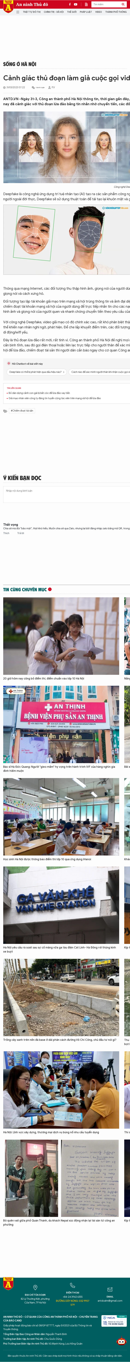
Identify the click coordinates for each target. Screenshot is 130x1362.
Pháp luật (86, 12)
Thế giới (72, 12)
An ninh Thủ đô (32, 4)
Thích (6, 533)
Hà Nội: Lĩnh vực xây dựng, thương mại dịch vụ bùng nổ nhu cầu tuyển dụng (51, 1132)
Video (98, 12)
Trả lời (20, 533)
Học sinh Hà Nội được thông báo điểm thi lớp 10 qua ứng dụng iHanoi (47, 859)
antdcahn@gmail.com (110, 1300)
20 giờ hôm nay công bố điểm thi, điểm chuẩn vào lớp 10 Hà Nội (43, 678)
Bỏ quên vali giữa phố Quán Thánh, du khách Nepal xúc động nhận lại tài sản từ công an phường (59, 1222)
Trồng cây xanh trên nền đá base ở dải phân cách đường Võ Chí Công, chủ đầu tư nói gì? (59, 1040)
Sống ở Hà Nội (19, 64)
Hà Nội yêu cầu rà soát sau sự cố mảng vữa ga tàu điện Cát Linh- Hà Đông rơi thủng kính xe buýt (59, 949)
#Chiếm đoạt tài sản (22, 410)
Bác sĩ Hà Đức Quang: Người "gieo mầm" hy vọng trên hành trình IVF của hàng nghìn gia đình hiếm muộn (59, 769)
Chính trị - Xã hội (54, 12)
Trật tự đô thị (31, 12)
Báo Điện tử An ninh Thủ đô (8, 6)
